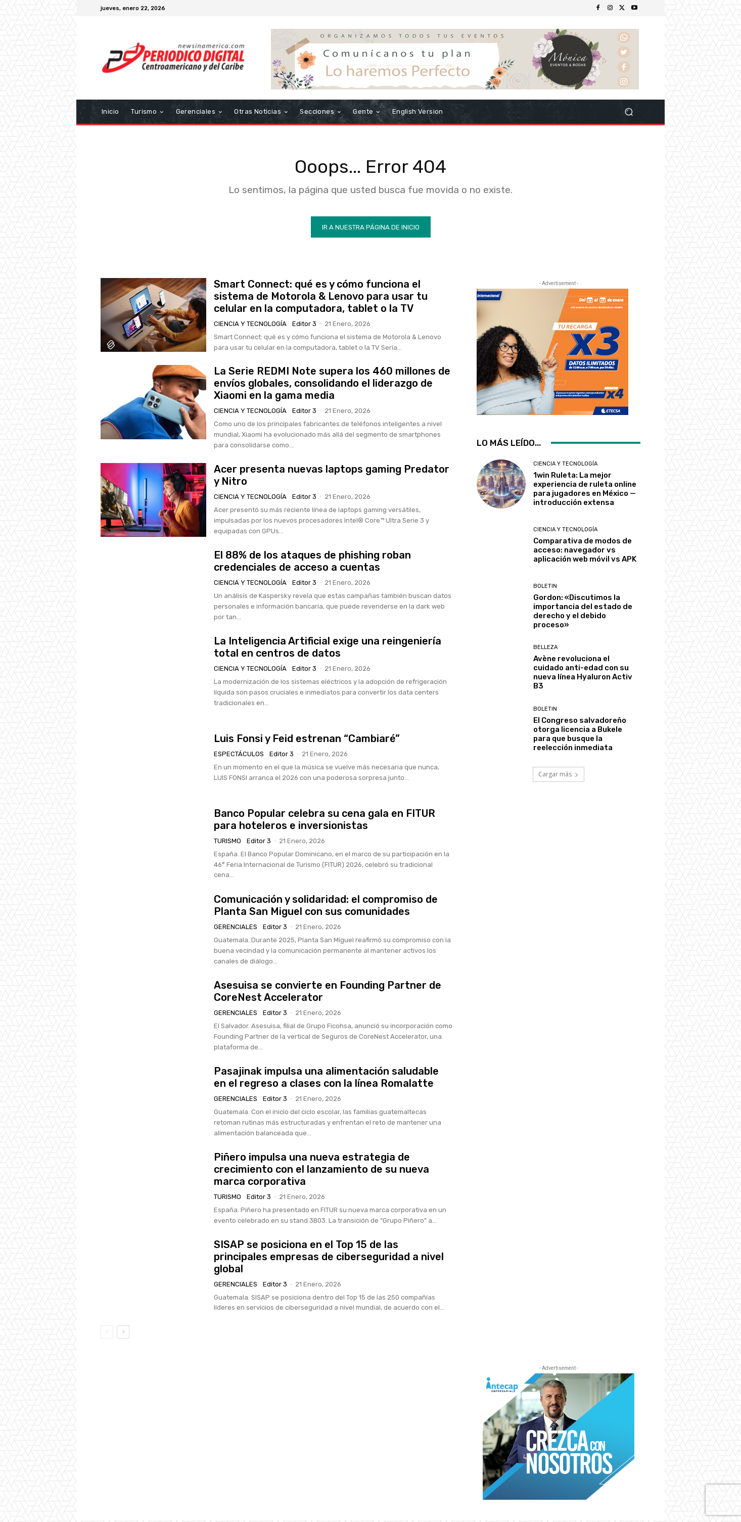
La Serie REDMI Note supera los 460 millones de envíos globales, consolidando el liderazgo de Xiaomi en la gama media (332, 385)
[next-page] (123, 1334)
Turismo (227, 843)
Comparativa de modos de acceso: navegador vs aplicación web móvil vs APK (584, 552)
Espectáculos (239, 756)
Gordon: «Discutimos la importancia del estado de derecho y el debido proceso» (582, 613)
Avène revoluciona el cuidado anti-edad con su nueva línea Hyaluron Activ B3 (582, 675)
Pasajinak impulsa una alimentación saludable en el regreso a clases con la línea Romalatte (326, 1079)
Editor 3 (304, 326)
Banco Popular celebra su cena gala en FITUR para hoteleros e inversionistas (324, 821)
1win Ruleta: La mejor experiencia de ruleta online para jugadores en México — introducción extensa (584, 491)
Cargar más (558, 776)
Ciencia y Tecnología (250, 325)
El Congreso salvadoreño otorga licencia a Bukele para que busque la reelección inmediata (579, 736)
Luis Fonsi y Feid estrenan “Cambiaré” (307, 740)
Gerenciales (235, 929)
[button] (628, 112)
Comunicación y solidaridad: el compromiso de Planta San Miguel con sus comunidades (326, 907)
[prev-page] (107, 1334)
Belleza (545, 650)
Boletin (545, 588)
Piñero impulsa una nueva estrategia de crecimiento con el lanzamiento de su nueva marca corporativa (321, 1171)
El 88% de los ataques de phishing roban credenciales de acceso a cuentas (312, 563)
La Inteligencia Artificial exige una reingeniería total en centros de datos (327, 649)
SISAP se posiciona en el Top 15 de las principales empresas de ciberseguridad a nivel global (329, 1258)
